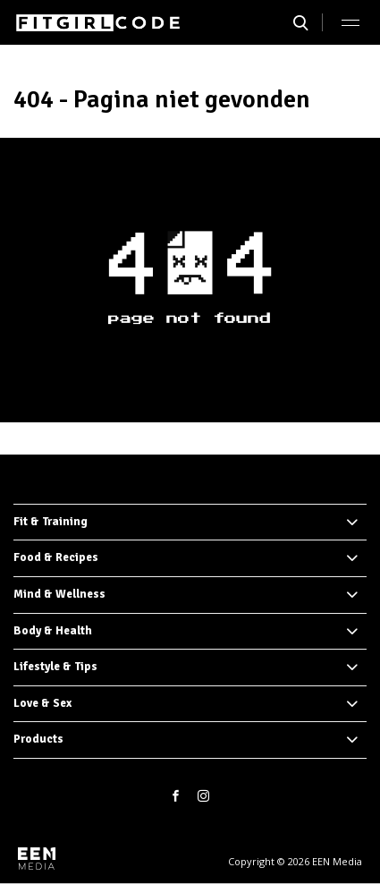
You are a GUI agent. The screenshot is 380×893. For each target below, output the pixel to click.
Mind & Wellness (59, 594)
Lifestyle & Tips (55, 666)
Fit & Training (50, 522)
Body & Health (52, 631)
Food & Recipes (55, 557)
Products (38, 739)
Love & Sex (42, 703)
